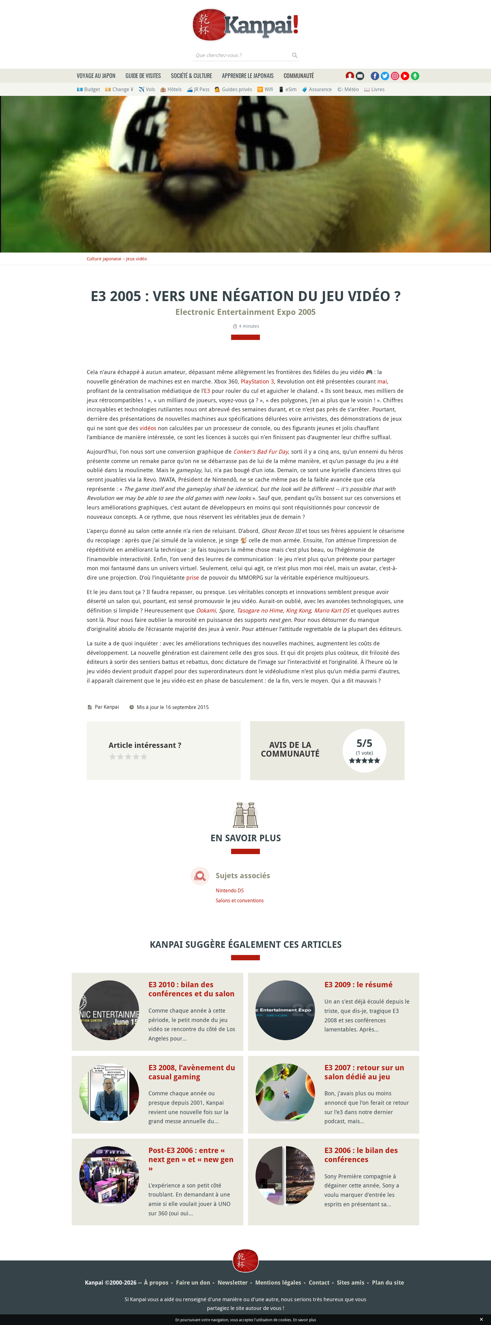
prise (192, 577)
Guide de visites (143, 75)
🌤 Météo (348, 89)
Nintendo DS (230, 890)
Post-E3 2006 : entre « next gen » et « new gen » (191, 1159)
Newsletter (233, 1282)
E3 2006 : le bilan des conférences (361, 1155)
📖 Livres (374, 89)
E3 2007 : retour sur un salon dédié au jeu (364, 1072)
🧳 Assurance (317, 89)
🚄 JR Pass (198, 89)
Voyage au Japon (96, 75)
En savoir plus (304, 1319)
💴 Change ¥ (119, 89)
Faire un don (193, 1282)
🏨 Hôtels (171, 89)
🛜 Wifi (265, 89)
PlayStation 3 (257, 381)
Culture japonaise (104, 259)
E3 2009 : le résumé (358, 984)
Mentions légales (278, 1282)
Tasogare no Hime (260, 610)
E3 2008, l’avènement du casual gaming (191, 1072)
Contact (319, 1282)
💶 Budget (88, 89)
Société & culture (191, 75)
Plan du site (388, 1282)
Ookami (206, 610)
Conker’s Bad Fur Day (260, 451)
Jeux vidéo (136, 259)
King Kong (298, 610)
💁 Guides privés (233, 89)
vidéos (148, 428)
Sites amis (350, 1282)
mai (382, 381)
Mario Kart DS (331, 610)
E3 (207, 390)
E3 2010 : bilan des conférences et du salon (191, 989)
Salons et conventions (240, 900)
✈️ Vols (146, 89)
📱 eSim (287, 89)
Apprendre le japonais (248, 75)
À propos (156, 1282)
